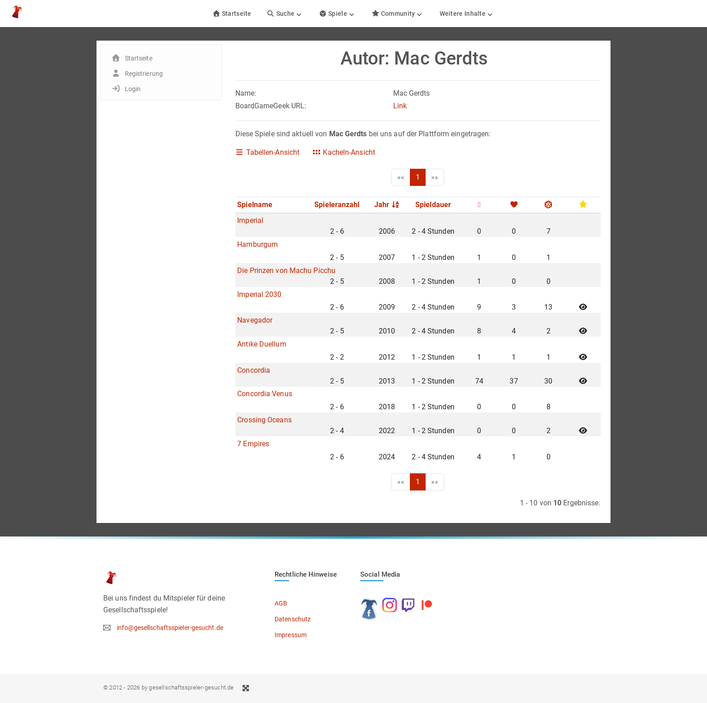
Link (400, 106)
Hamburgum (257, 244)
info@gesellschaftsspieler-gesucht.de (170, 627)
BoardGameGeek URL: (271, 106)
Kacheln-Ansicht (343, 152)
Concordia (253, 370)
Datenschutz (293, 619)
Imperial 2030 (259, 294)
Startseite (232, 13)
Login (133, 88)
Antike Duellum (261, 344)
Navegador (254, 320)
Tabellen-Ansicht (267, 152)
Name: (246, 93)
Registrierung (144, 73)
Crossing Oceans (264, 420)
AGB (281, 603)
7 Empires (253, 443)
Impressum (291, 634)
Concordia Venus (264, 393)
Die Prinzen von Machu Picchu (286, 270)
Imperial (250, 220)
